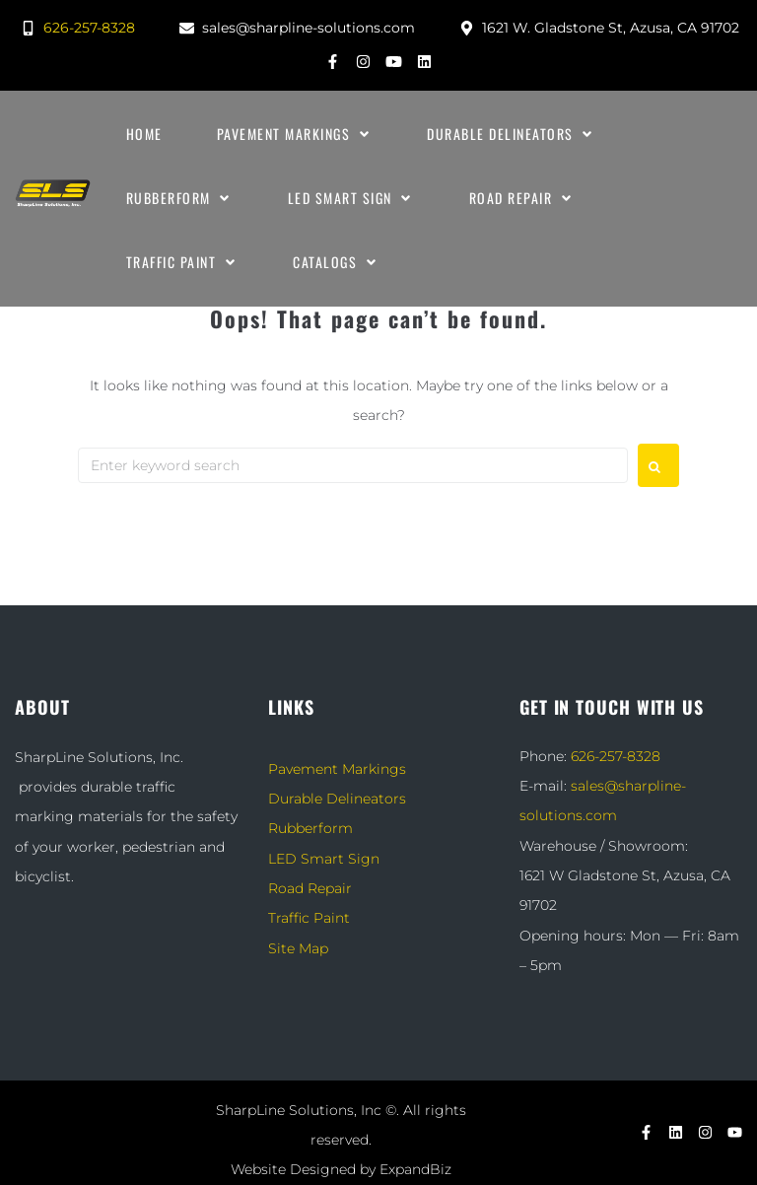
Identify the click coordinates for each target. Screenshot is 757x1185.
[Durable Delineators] (511, 134)
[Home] (144, 134)
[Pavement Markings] (295, 134)
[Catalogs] (336, 262)
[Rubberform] (179, 198)
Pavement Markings (337, 769)
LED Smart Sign (323, 859)
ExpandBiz (415, 1169)
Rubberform (310, 828)
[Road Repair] (522, 198)
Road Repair (310, 888)
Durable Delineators (337, 798)
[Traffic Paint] (182, 262)
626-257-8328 (615, 756)
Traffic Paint (309, 918)
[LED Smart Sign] (351, 198)
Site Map (298, 948)
